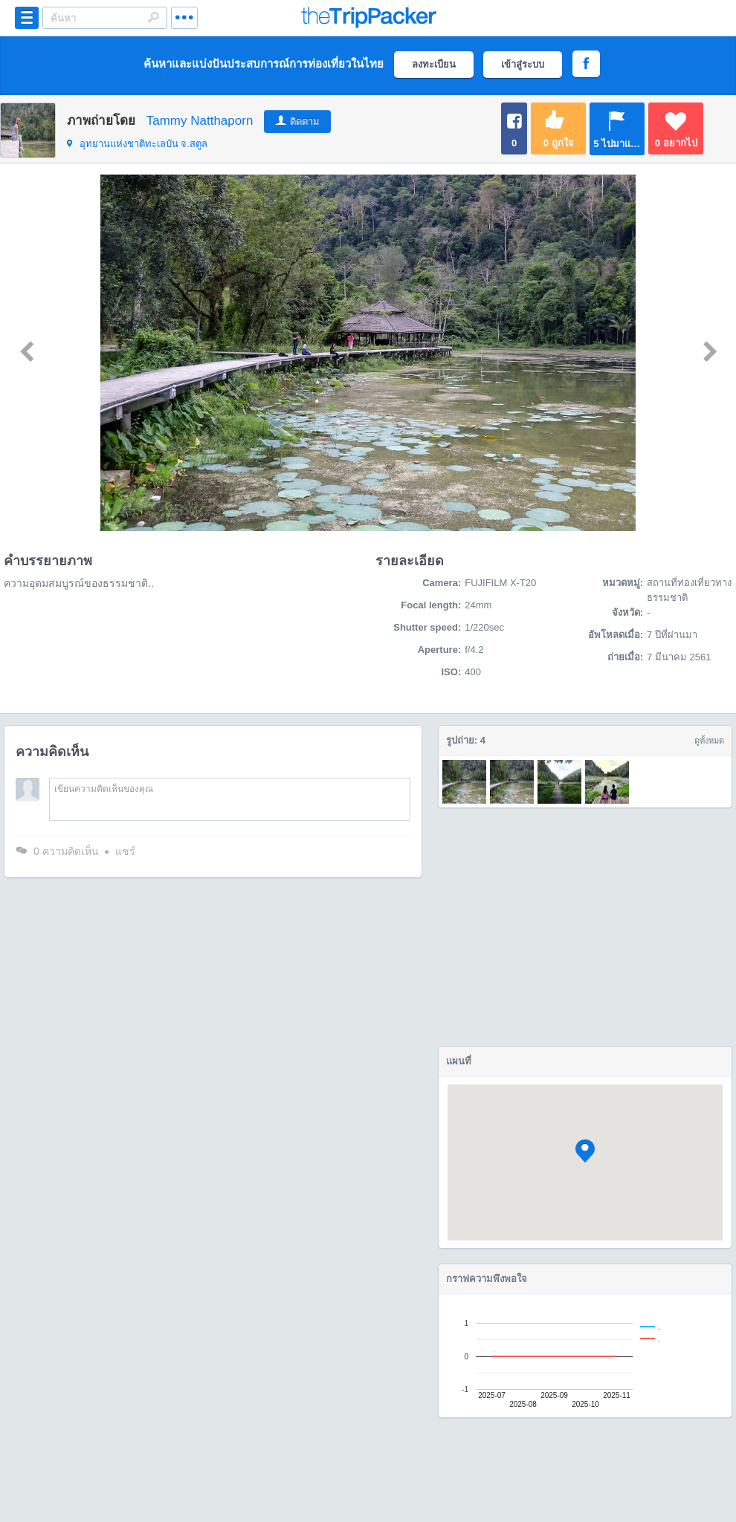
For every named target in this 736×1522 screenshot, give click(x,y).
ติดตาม (305, 121)
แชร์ (125, 851)
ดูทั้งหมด (709, 740)
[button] (585, 1150)
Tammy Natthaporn (200, 121)
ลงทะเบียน (434, 64)
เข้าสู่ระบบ (522, 64)
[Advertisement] (585, 927)
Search (153, 17)
